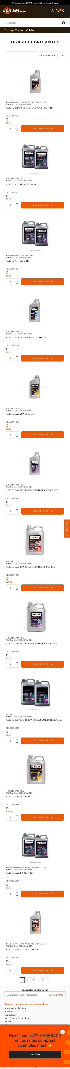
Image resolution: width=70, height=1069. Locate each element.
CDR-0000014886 (12, 192)
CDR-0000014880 (12, 422)
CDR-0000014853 (12, 498)
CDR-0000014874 (12, 575)
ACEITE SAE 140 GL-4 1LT (20, 872)
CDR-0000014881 (12, 805)
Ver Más (35, 1054)
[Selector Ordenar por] (47, 55)
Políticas (9, 1011)
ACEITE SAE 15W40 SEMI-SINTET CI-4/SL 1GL (30, 566)
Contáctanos (10, 1014)
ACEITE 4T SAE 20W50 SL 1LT (22, 184)
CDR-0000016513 (12, 116)
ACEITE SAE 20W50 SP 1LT (20, 413)
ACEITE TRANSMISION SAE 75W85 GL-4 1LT (30, 107)
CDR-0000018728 (12, 728)
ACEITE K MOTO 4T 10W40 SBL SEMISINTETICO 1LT (34, 719)
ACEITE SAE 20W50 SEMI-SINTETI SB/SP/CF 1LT (32, 490)
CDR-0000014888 (12, 958)
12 (61, 55)
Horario (8, 1021)
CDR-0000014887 (12, 269)
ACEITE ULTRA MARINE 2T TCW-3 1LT (27, 337)
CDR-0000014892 (12, 881)
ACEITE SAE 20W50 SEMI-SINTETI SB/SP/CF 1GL (32, 643)
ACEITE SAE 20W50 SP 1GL (20, 796)
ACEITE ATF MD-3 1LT (18, 260)
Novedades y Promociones (17, 1018)
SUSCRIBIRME (55, 995)
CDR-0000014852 (12, 651)
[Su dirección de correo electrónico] (25, 995)
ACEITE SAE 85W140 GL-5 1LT (22, 949)
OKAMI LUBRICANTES (23, 104)
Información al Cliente (15, 1008)
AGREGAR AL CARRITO (42, 129)
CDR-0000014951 (12, 345)
